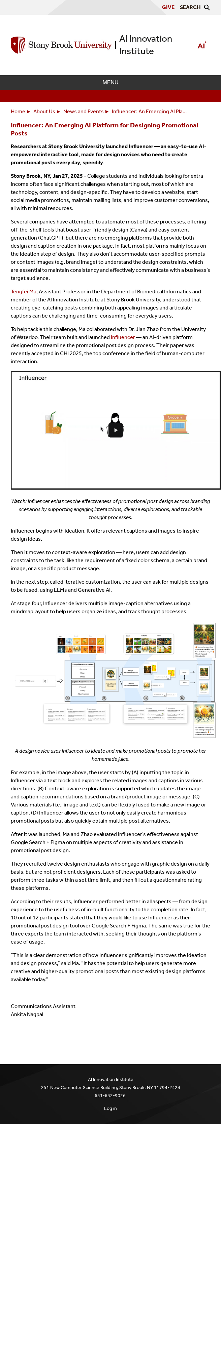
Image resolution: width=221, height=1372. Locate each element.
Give (168, 7)
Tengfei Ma (23, 291)
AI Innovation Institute (145, 44)
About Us (44, 111)
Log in (110, 1108)
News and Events (83, 111)
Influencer (123, 337)
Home (18, 111)
